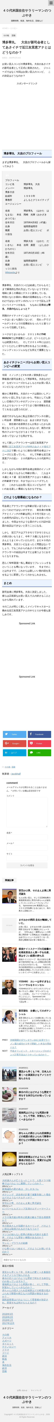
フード (5, 1353)
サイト (9, 854)
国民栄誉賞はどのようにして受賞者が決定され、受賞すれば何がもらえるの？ (35, 1160)
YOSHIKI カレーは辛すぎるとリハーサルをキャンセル (35, 983)
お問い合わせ (22, 1390)
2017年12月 (8, 1323)
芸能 (13, 767)
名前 (9, 833)
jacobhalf (16, 774)
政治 (4, 1356)
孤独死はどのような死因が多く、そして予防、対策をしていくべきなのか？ (35, 1116)
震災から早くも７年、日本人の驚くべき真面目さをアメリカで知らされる (35, 1075)
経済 (4, 1368)
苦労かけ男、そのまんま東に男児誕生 (21, 1203)
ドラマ (5, 1350)
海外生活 (6, 1365)
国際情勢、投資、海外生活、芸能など (27, 1407)
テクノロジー (9, 1347)
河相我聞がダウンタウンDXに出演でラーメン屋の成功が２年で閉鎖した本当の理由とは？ (30, 1044)
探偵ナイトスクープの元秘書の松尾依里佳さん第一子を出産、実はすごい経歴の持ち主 (35, 952)
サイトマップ (36, 1390)
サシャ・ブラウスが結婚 (15, 1243)
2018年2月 (7, 1317)
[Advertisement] (27, 117)
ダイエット (8, 1344)
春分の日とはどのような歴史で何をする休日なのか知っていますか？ (35, 1095)
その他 (7, 767)
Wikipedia (10, 272)
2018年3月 (7, 1314)
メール (10, 843)
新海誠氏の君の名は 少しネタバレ (20, 1189)
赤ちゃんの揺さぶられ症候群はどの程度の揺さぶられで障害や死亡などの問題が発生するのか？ (35, 1138)
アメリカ (6, 1337)
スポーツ (6, 1340)
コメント (10, 796)
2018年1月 (7, 1320)
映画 (4, 1359)
